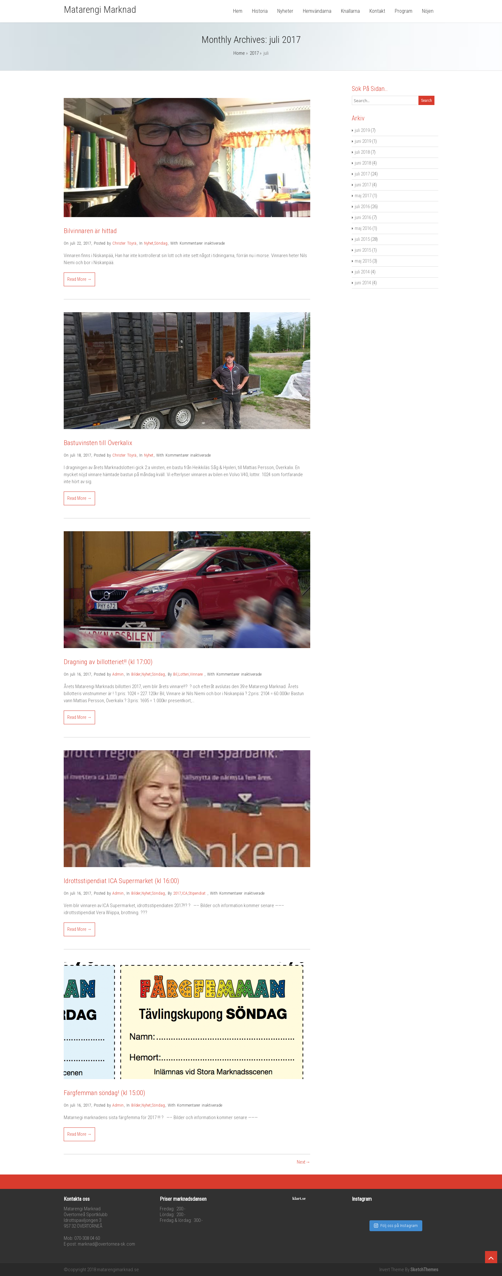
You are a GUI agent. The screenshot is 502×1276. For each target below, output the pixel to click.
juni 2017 (363, 185)
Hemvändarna (317, 11)
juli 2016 (362, 206)
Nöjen (427, 11)
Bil (175, 674)
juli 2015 (362, 239)
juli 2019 (362, 130)
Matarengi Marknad (100, 9)
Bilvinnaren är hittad (90, 231)
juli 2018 (362, 152)
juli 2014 (362, 272)
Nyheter (285, 11)
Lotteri (183, 674)
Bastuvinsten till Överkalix (98, 443)
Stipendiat (197, 893)
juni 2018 (363, 163)
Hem (237, 11)
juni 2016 (363, 217)
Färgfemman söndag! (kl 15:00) (104, 1093)
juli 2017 (362, 174)
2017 (254, 53)
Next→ (303, 1162)
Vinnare (196, 674)
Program (403, 11)
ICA (185, 893)
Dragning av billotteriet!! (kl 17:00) (108, 662)
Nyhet (148, 243)
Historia (260, 11)
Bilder (136, 674)
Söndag (160, 243)
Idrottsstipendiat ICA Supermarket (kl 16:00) (121, 881)
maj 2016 (363, 228)
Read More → (79, 279)
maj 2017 (363, 196)
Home (239, 53)
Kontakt (377, 11)
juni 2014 (363, 283)
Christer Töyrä (124, 243)
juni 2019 (363, 141)
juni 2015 (363, 250)
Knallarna (350, 11)
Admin (118, 674)
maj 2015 (363, 261)
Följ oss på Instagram (396, 1225)
